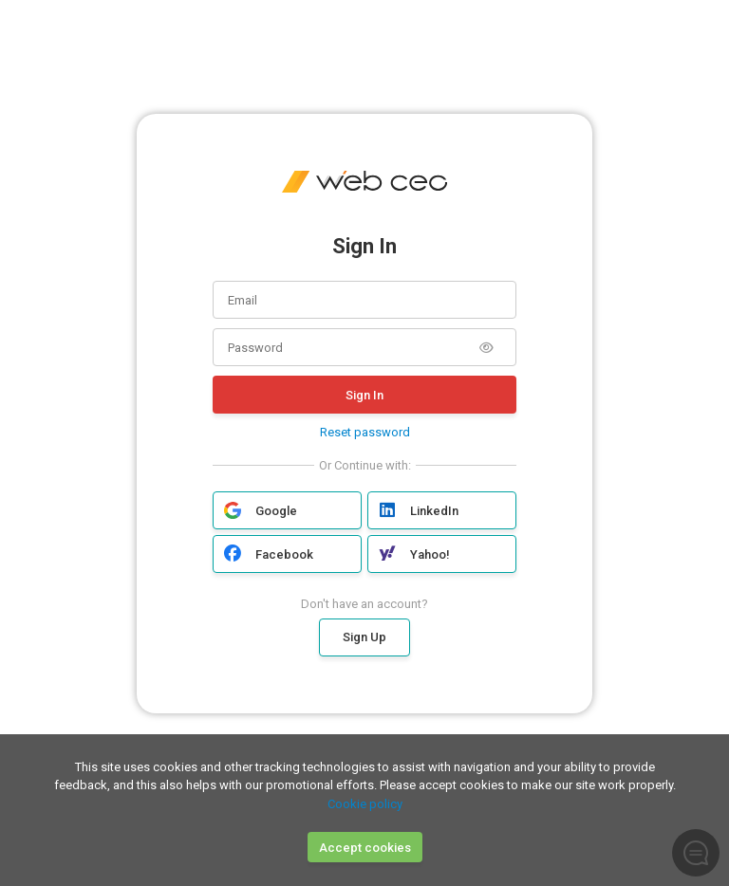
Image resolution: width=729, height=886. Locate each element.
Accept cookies (365, 847)
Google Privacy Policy (449, 730)
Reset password (365, 432)
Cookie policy (364, 804)
